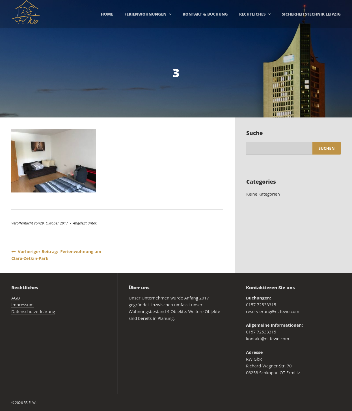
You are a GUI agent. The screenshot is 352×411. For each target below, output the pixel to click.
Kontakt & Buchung (205, 14)
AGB (15, 298)
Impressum (22, 304)
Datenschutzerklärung (33, 311)
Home (107, 14)
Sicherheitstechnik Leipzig (311, 14)
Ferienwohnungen (145, 14)
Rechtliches (252, 14)
